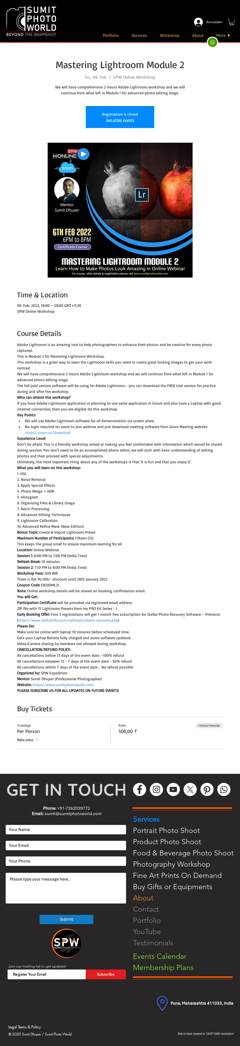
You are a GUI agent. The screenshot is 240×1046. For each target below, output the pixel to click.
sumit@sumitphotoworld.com (73, 813)
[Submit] (66, 919)
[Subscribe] (106, 974)
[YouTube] (173, 789)
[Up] (212, 42)
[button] (232, 22)
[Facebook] (139, 789)
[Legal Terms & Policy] (45, 1027)
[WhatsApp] (223, 789)
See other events (120, 120)
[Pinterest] (207, 789)
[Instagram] (156, 789)
